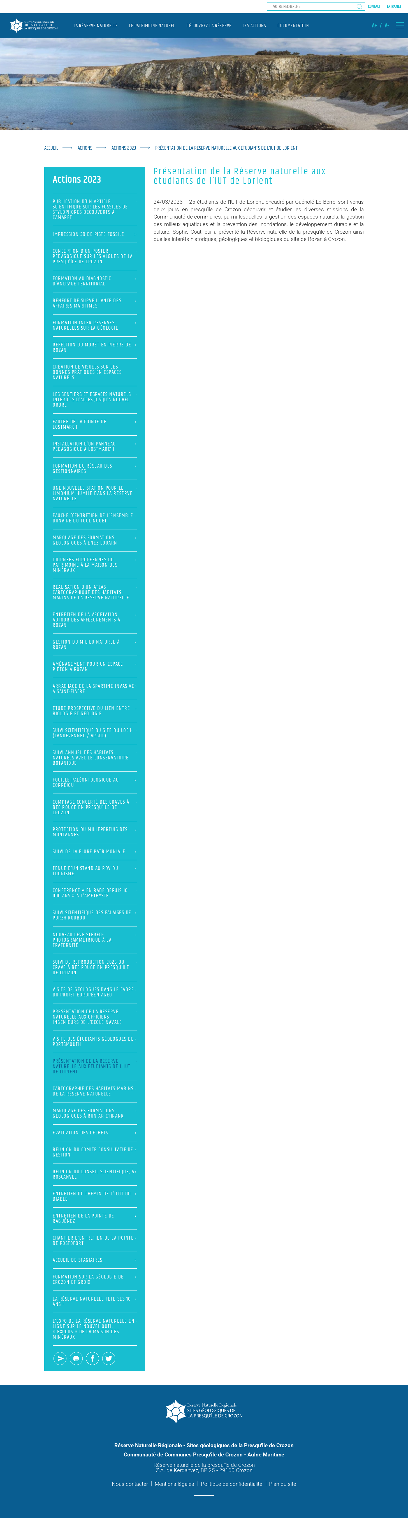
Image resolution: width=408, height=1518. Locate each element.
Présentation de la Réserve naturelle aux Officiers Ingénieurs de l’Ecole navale (95, 1017)
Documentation (293, 25)
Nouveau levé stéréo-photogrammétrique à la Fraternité (95, 940)
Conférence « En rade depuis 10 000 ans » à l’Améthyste (95, 893)
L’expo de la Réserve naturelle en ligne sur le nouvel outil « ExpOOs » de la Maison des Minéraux (95, 1329)
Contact (374, 6)
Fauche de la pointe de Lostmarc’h (95, 424)
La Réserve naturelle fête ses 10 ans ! (95, 1301)
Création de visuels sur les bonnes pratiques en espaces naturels (95, 372)
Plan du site (282, 1484)
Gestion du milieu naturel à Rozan (95, 644)
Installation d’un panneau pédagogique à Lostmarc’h (95, 446)
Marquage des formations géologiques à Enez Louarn (95, 540)
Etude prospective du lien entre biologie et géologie (95, 711)
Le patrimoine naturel (152, 25)
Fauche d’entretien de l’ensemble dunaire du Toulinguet (95, 518)
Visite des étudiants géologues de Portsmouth (95, 1041)
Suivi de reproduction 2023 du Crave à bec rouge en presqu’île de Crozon (95, 967)
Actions (85, 148)
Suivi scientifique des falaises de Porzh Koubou (95, 915)
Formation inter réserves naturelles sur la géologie (95, 325)
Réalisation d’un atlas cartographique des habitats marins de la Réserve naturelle (95, 592)
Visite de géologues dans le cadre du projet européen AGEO (95, 992)
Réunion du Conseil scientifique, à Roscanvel (95, 1174)
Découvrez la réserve (208, 25)
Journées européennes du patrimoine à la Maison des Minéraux (95, 565)
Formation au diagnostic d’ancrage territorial (95, 281)
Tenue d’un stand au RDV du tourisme (95, 871)
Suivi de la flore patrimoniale (95, 852)
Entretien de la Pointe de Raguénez (95, 1218)
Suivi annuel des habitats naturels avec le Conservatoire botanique (95, 758)
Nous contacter (130, 1484)
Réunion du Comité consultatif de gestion (95, 1152)
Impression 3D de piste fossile (95, 234)
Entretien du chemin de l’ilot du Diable (95, 1196)
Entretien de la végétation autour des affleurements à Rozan (95, 620)
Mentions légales (174, 1484)
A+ (374, 25)
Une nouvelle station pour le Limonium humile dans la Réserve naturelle (95, 493)
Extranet (394, 6)
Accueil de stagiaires (95, 1260)
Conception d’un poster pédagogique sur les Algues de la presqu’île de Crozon (95, 256)
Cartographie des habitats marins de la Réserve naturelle (95, 1091)
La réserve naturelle (96, 25)
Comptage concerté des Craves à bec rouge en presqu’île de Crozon (95, 807)
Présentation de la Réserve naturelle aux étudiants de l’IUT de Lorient (95, 1066)
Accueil (51, 148)
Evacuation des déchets (95, 1133)
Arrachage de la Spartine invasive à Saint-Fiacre (95, 689)
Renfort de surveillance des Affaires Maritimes (95, 303)
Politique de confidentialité (231, 1484)
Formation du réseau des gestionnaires (95, 468)
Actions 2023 (124, 148)
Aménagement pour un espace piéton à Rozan (95, 667)
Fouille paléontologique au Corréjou (95, 782)
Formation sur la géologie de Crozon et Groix (95, 1279)
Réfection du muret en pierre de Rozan (95, 347)
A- (387, 25)
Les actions (254, 25)
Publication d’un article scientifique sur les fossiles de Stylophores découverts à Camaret (95, 210)
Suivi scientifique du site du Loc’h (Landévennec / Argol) (95, 733)
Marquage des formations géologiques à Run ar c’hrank (95, 1113)
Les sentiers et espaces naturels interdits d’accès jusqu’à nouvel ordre (95, 399)
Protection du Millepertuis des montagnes (95, 832)
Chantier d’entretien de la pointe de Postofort (95, 1240)
